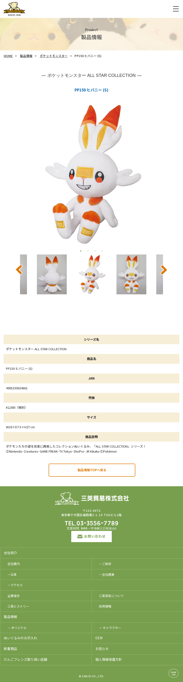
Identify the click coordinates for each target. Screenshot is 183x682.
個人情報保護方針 (108, 659)
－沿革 (12, 574)
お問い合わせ (91, 536)
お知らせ (102, 648)
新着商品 (10, 648)
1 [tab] (80, 250)
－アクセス (15, 585)
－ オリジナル (17, 627)
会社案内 (13, 563)
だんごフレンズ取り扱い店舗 (25, 659)
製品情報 (26, 55)
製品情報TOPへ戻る (92, 470)
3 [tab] (95, 250)
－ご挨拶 (105, 563)
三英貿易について (111, 595)
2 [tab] (88, 250)
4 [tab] (102, 250)
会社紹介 (10, 552)
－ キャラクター (110, 627)
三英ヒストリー (18, 606)
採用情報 (105, 606)
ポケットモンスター (54, 55)
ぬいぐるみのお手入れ (20, 637)
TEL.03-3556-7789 (91, 524)
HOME (8, 55)
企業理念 (13, 595)
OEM (98, 637)
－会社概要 (106, 574)
